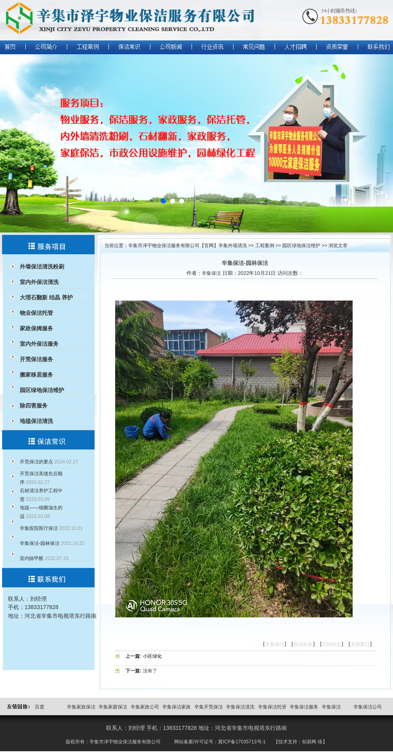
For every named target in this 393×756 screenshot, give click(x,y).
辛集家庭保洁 (113, 707)
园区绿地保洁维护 (42, 390)
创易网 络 (312, 742)
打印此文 (331, 644)
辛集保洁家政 (176, 707)
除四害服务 (33, 405)
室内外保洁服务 (39, 344)
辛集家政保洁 (81, 707)
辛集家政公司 (145, 707)
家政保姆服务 (36, 328)
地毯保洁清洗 (36, 421)
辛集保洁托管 (272, 707)
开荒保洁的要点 (36, 462)
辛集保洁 (211, 273)
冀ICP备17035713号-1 (242, 742)
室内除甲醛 (32, 558)
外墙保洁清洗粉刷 (42, 266)
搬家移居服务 (36, 374)
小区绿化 (152, 656)
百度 (39, 707)
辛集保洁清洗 (240, 707)
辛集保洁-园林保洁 (39, 543)
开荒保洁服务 (36, 359)
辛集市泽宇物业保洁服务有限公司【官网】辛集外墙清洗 (187, 245)
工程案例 (264, 245)
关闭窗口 (360, 644)
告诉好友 (303, 644)
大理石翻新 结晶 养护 (46, 297)
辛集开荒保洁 (208, 707)
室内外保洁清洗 (39, 282)
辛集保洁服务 (304, 707)
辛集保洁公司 (367, 707)
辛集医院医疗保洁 (39, 528)
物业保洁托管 (36, 313)
